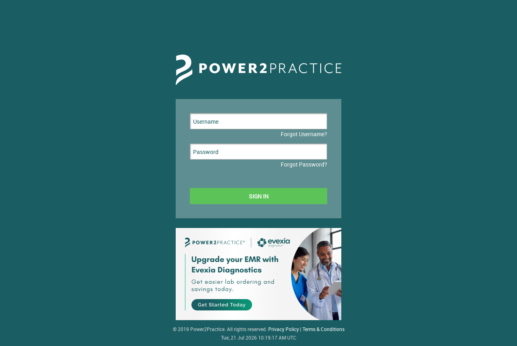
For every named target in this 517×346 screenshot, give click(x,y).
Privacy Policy (283, 329)
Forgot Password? (304, 164)
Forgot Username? (304, 134)
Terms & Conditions (324, 329)
